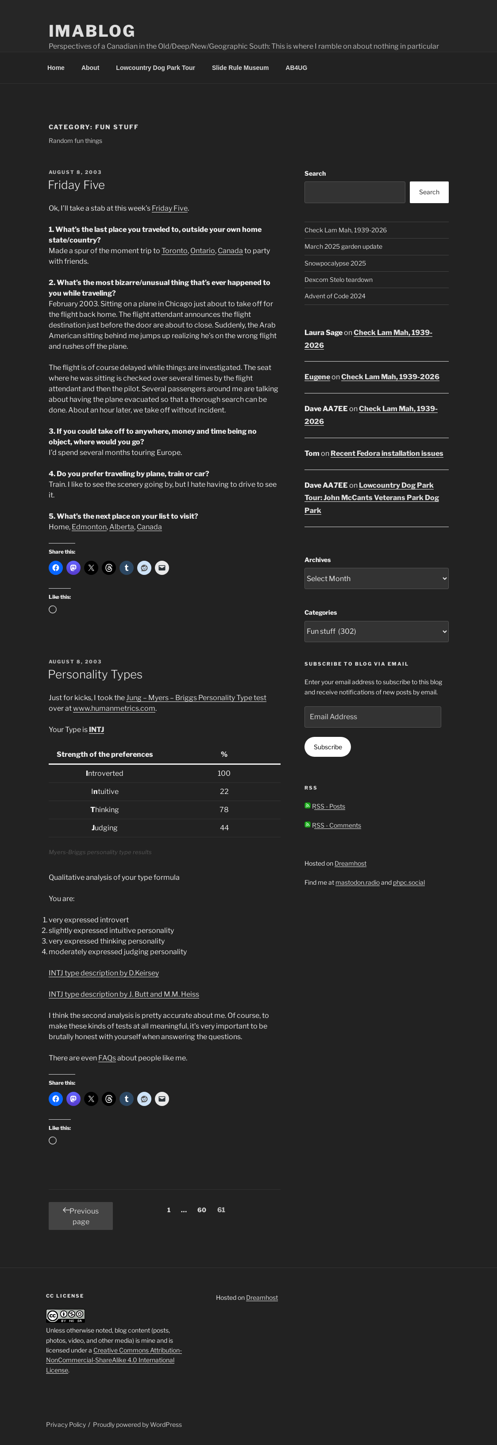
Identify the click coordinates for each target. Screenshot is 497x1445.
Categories (320, 612)
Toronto (175, 251)
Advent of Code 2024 (335, 296)
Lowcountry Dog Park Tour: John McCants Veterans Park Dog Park (371, 498)
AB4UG (296, 67)
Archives (317, 559)
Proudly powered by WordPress (137, 1424)
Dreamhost (350, 863)
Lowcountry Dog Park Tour (155, 67)
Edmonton (89, 527)
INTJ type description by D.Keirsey (104, 973)
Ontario (202, 251)
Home (56, 67)
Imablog (92, 31)
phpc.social (409, 882)
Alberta (121, 527)
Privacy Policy (66, 1424)
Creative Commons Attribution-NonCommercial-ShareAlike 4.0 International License (114, 1360)
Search (315, 173)
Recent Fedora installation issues (387, 453)
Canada (230, 251)
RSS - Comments (332, 825)
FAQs (107, 1058)
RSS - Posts (324, 806)
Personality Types (95, 674)
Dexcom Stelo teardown (338, 279)
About (90, 67)
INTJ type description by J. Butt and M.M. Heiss (124, 994)
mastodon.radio (357, 882)
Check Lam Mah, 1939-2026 (345, 230)
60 (204, 1209)
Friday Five (76, 185)
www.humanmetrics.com (114, 708)
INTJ (96, 729)
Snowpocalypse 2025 (335, 263)
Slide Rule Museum (240, 67)
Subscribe (328, 747)
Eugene (317, 377)
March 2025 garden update (343, 246)
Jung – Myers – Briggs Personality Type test (196, 698)
